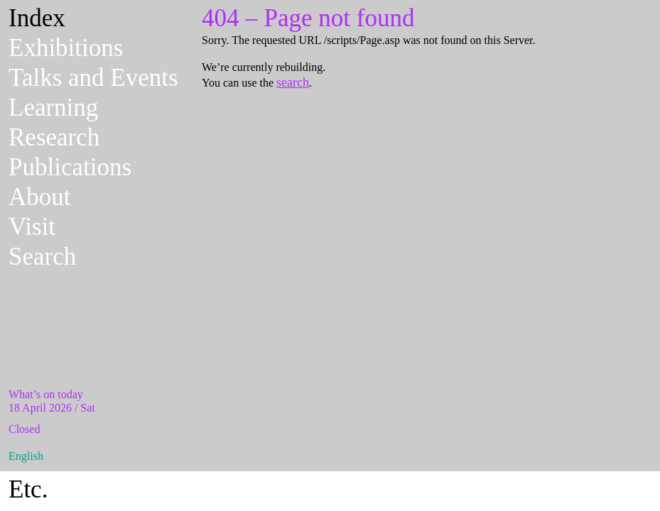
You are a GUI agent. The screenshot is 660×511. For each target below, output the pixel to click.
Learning (53, 107)
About (40, 197)
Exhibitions (66, 48)
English (26, 456)
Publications (70, 167)
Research (54, 137)
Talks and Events (93, 78)
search (292, 82)
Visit (32, 227)
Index (37, 18)
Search (42, 256)
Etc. (28, 489)
